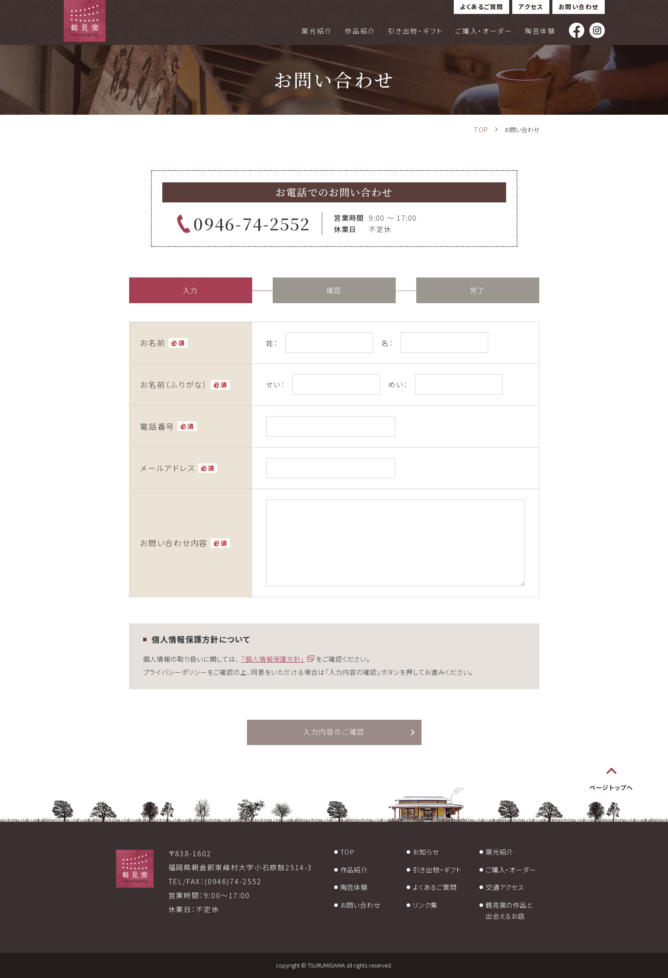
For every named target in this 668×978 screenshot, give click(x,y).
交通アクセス (505, 887)
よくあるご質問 (482, 6)
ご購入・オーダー (484, 30)
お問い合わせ (578, 6)
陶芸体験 (540, 30)
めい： (398, 384)
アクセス (530, 6)
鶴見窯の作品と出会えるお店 (509, 910)
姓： (272, 343)
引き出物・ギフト (415, 30)
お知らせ (426, 851)
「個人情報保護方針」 (273, 658)
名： (387, 343)
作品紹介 (360, 30)
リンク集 (425, 905)
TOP (347, 851)
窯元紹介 (316, 30)
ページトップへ (611, 787)
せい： (275, 384)
